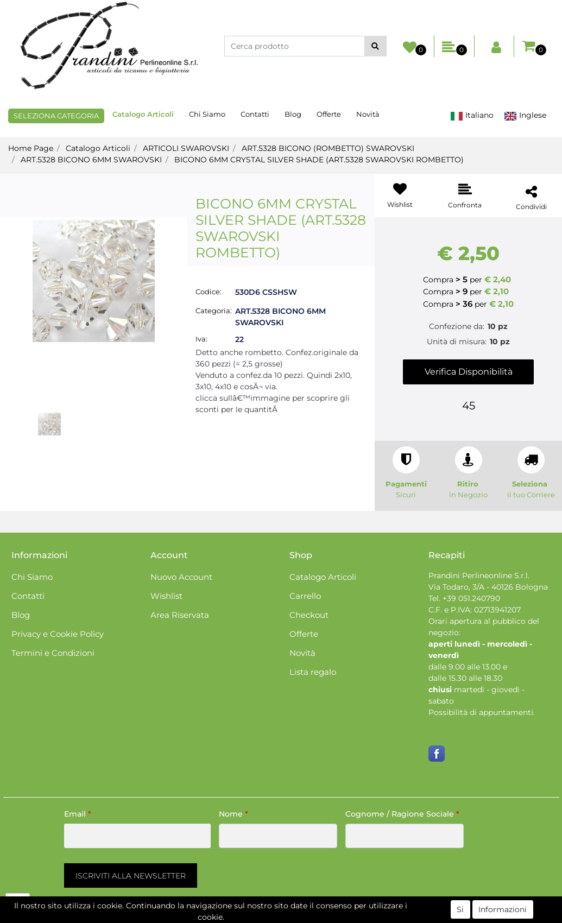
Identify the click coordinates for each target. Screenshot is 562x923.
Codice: (208, 291)
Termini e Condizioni (52, 653)
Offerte (329, 114)
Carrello (305, 596)
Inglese (525, 115)
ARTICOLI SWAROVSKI (186, 148)
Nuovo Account (181, 577)
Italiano (472, 115)
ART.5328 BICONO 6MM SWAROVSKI (91, 160)
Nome (233, 814)
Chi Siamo (207, 114)
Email (77, 814)
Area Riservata (179, 615)
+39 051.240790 (471, 598)
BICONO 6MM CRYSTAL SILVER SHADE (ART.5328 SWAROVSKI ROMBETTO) (319, 160)
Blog (293, 114)
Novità (368, 114)
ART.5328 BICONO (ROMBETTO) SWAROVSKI (328, 148)
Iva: (201, 338)
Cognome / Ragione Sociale (402, 814)
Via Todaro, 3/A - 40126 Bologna (488, 587)
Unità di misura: (457, 341)
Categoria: (213, 310)
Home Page (30, 148)
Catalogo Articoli (143, 114)
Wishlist (166, 596)
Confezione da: (456, 326)
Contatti (255, 114)
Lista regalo (312, 672)
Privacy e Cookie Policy (57, 634)
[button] (375, 46)
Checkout (309, 615)
